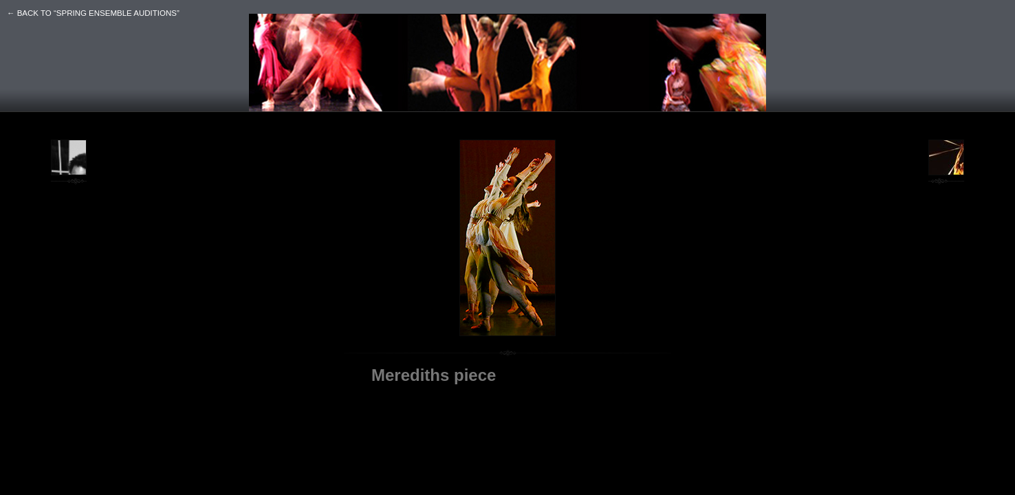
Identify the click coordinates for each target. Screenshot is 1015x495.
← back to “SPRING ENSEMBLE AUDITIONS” (93, 13)
